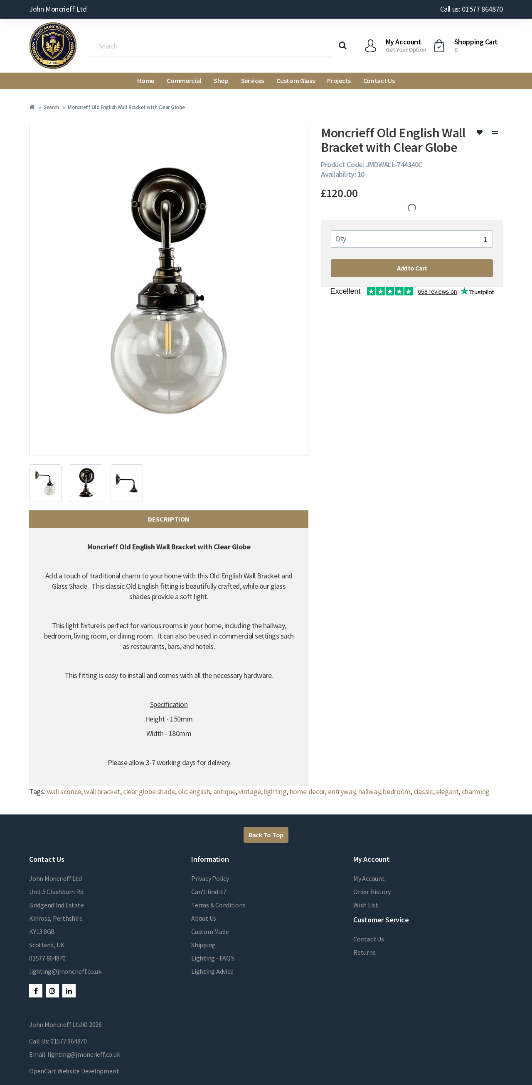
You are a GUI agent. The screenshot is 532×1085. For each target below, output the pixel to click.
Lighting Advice (212, 971)
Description (169, 519)
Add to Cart (412, 268)
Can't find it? (209, 892)
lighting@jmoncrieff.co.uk (65, 971)
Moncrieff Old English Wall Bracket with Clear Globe (126, 107)
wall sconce (64, 791)
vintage (250, 791)
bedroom (396, 791)
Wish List (365, 905)
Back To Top (266, 835)
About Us (203, 918)
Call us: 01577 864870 (471, 9)
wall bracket (102, 791)
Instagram (52, 990)
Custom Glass (295, 80)
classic (423, 791)
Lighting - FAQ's (213, 958)
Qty (340, 238)
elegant (447, 791)
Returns (364, 952)
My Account (369, 878)
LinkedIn (69, 990)
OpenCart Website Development (74, 1071)
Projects (338, 80)
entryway (341, 791)
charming (476, 791)
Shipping (203, 945)
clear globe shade (149, 791)
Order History (372, 892)
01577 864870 (47, 958)
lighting (275, 791)
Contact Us (379, 80)
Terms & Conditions (218, 905)
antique (224, 791)
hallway (369, 791)
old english (194, 791)
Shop (221, 80)
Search (51, 107)
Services (252, 80)
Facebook (35, 990)
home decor (307, 791)
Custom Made (210, 931)
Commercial (184, 80)
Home (145, 80)
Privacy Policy (210, 878)
